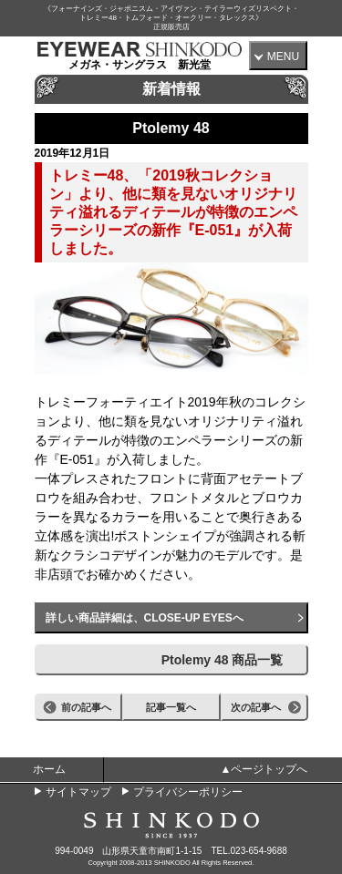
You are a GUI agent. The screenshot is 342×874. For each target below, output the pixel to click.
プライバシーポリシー (188, 792)
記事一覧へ (171, 707)
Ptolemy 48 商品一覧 (222, 660)
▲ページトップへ (264, 769)
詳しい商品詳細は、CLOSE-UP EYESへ (145, 618)
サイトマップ (78, 792)
